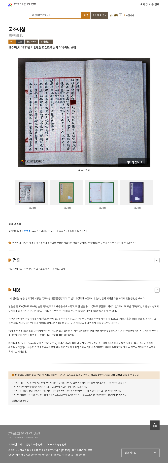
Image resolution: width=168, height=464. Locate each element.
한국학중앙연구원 (24, 435)
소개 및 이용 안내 (150, 4)
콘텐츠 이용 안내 (19, 401)
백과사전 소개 (15, 445)
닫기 (157, 261)
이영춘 (27, 232)
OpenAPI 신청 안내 (56, 445)
